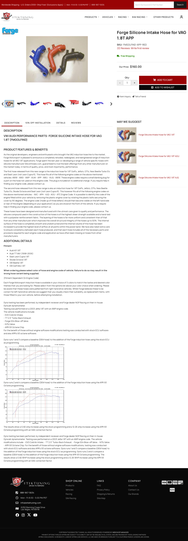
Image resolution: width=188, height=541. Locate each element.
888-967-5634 (27, 492)
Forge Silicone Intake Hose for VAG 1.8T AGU (159, 156)
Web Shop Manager (121, 532)
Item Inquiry (125, 96)
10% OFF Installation (38, 122)
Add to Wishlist (164, 87)
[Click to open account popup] (181, 17)
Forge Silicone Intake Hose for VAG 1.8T (157, 134)
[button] (160, 4)
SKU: (119, 44)
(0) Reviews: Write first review (133, 48)
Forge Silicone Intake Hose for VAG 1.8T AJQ (159, 177)
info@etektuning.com (31, 503)
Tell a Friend (140, 96)
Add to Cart (165, 80)
